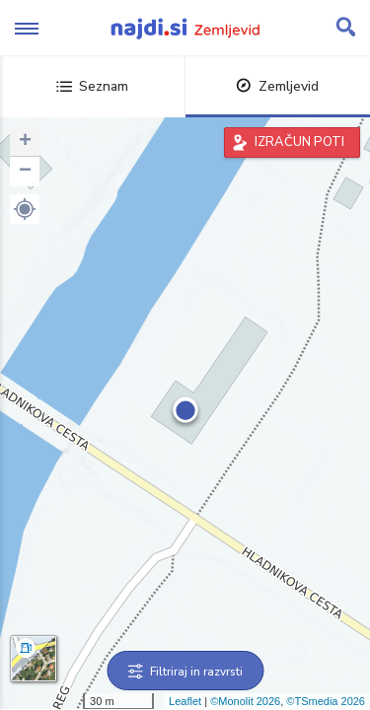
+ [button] (25, 142)
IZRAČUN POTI (299, 142)
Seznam (92, 86)
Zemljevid (277, 86)
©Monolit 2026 (245, 701)
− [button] (25, 171)
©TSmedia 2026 (325, 701)
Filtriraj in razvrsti (185, 671)
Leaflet (185, 701)
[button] (24, 209)
